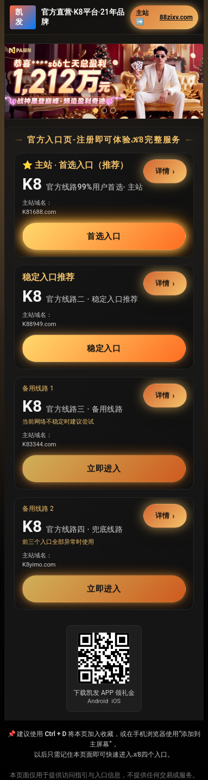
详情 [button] (163, 171)
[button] (104, 81)
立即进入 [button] (104, 468)
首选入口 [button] (104, 236)
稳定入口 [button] (104, 348)
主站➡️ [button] (164, 17)
